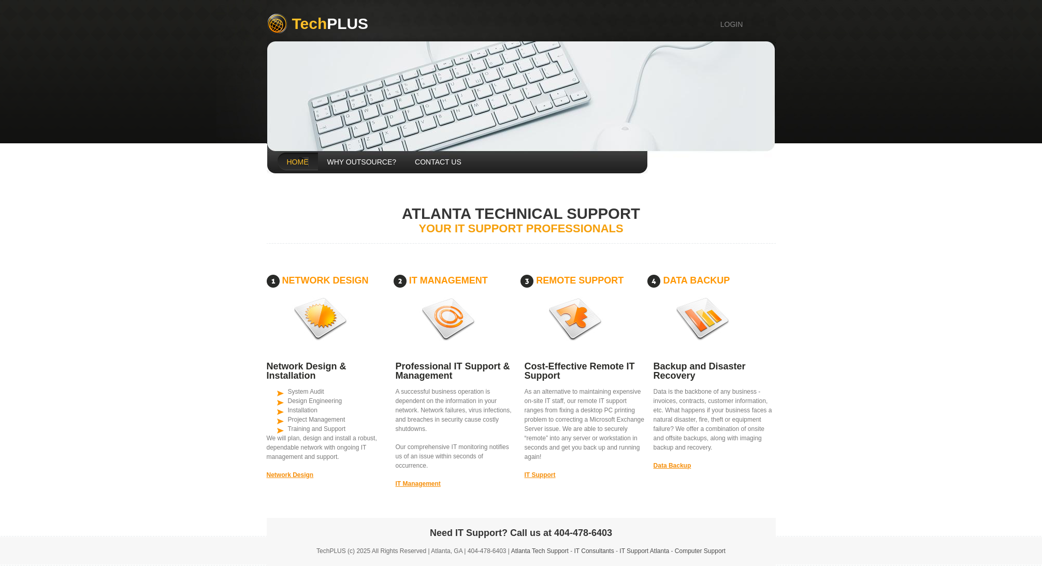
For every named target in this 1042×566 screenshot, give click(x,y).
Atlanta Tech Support (540, 551)
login (731, 24)
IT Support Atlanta (644, 551)
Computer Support (700, 551)
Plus (330, 23)
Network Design (290, 475)
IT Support (540, 475)
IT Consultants (594, 551)
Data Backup (672, 465)
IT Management (418, 483)
